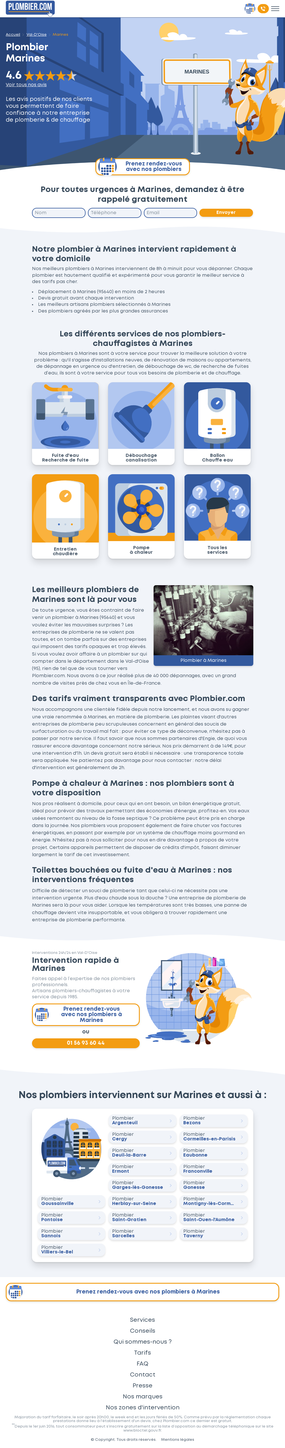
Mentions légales (177, 1439)
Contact (142, 1374)
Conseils (142, 1331)
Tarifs (142, 1352)
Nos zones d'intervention (143, 1407)
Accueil (13, 34)
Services (142, 1320)
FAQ (142, 1363)
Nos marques (143, 1396)
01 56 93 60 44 (86, 1043)
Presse (142, 1385)
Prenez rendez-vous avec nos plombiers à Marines (78, 1014)
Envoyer (226, 212)
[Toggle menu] (275, 8)
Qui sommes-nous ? (143, 1342)
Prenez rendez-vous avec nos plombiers (140, 166)
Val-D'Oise (37, 34)
